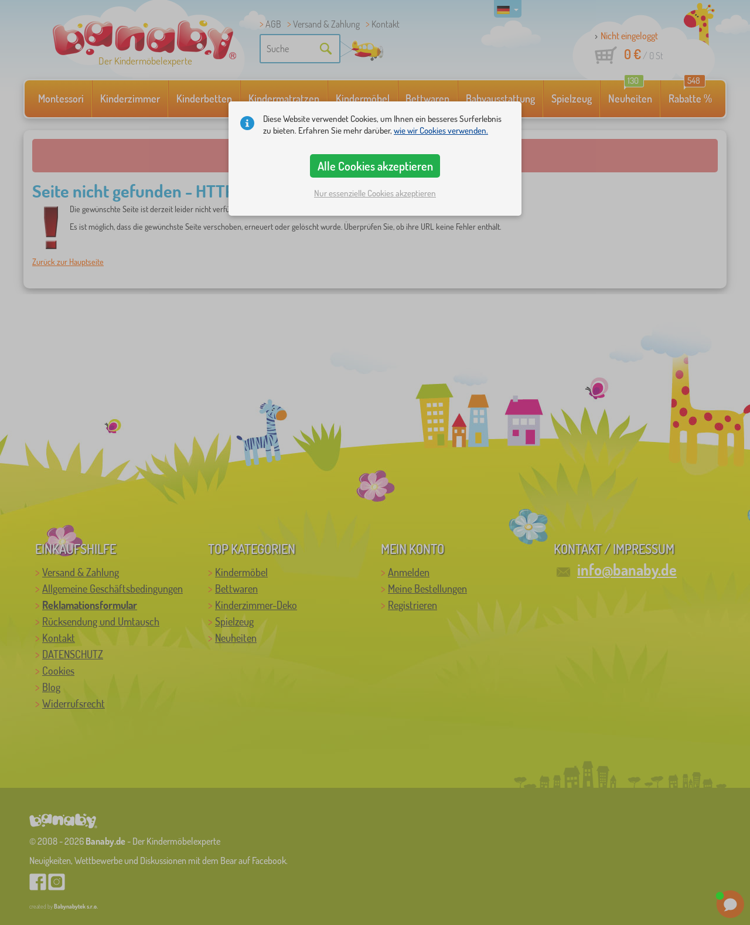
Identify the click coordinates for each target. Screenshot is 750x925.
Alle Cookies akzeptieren (375, 166)
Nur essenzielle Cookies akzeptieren (375, 193)
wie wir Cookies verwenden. (441, 130)
